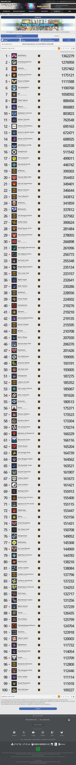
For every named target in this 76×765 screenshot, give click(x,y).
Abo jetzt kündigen (52, 739)
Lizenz (22, 739)
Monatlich (56, 36)
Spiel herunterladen (38, 724)
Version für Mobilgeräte (39, 715)
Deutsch (63, 1)
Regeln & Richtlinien (27, 739)
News (24, 735)
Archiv (68, 40)
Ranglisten (5, 14)
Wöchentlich (19, 36)
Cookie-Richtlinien (44, 739)
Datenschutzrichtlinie (36, 739)
